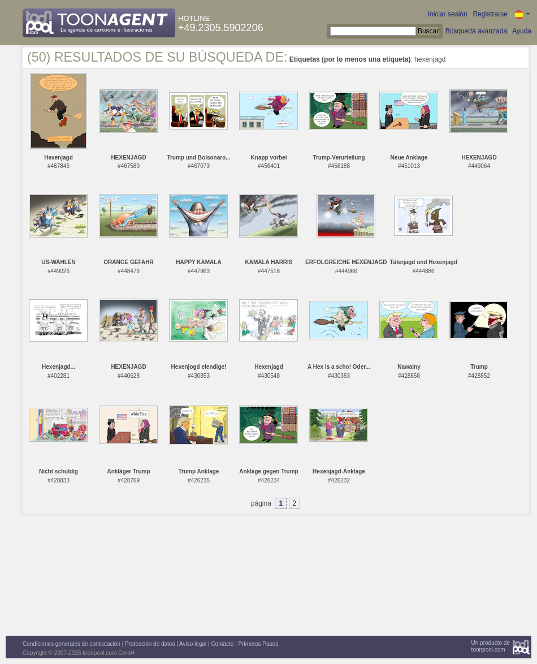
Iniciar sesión (447, 14)
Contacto (222, 644)
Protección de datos (150, 644)
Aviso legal (192, 644)
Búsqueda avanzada (476, 31)
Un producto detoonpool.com (490, 646)
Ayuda (521, 31)
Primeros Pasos (259, 644)
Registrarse (490, 14)
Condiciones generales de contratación (71, 644)
